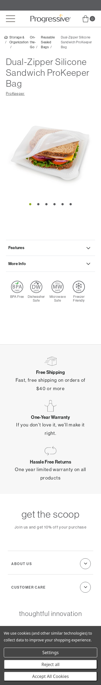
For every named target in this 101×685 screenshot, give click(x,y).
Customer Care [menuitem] (28, 587)
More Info (17, 263)
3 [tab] (46, 204)
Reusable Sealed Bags (48, 42)
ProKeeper (15, 94)
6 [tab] (71, 204)
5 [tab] (62, 204)
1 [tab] (30, 204)
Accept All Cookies (50, 676)
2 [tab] (38, 204)
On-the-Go (33, 42)
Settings (50, 652)
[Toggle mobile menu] (10, 18)
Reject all (50, 664)
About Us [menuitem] (21, 564)
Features (16, 247)
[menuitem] (88, 18)
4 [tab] (54, 204)
